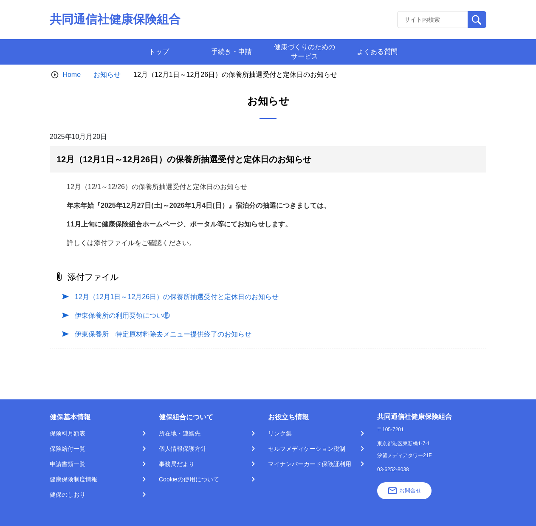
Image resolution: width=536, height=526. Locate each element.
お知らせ (107, 74)
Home (71, 74)
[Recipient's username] (432, 19)
